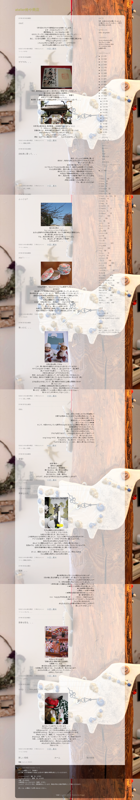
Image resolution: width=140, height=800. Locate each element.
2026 (102, 56)
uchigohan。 (102, 256)
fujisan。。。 (103, 228)
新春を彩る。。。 (26, 622)
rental (25, 51)
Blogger (82, 795)
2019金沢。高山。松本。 (106, 196)
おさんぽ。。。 (103, 266)
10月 (104, 107)
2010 (102, 171)
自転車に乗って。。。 (28, 153)
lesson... (25, 317)
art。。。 (102, 218)
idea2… (21, 23)
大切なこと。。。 (104, 295)
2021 (102, 70)
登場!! (21, 458)
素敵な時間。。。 (28, 143)
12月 (104, 101)
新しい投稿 (23, 757)
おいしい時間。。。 (105, 263)
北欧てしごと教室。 (105, 303)
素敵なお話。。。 (26, 493)
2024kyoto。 (102, 211)
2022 (102, 68)
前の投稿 (90, 757)
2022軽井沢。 (103, 206)
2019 (102, 76)
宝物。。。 (102, 298)
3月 (104, 127)
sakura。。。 (27, 247)
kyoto (100, 236)
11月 (104, 104)
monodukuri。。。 (104, 243)
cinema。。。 (103, 223)
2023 (102, 65)
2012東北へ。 (103, 179)
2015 (102, 87)
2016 (102, 85)
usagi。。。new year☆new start (33, 689)
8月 (104, 113)
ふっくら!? (23, 199)
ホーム (57, 757)
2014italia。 (102, 181)
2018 (102, 79)
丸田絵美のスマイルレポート (107, 316)
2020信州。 (102, 201)
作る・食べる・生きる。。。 (107, 283)
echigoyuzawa (103, 226)
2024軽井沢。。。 (104, 213)
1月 (104, 132)
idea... (21, 409)
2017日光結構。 (103, 189)
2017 (102, 82)
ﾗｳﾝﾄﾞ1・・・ (24, 257)
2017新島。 (102, 186)
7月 (104, 115)
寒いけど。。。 (25, 327)
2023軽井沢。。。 (104, 209)
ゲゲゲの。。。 (25, 62)
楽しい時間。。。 (28, 189)
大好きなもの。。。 (105, 293)
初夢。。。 (23, 570)
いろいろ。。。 (28, 612)
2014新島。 (102, 184)
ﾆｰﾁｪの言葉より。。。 (105, 271)
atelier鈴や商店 (27, 9)
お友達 (101, 268)
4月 (104, 124)
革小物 (101, 273)
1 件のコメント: (39, 49)
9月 (104, 110)
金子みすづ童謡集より (105, 280)
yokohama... (102, 258)
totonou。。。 (103, 253)
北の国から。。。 (104, 300)
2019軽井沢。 (103, 199)
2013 (102, 93)
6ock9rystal (102, 311)
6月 (104, 118)
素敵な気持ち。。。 (29, 560)
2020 (102, 73)
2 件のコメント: (39, 245)
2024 (102, 62)
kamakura (102, 233)
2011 (102, 99)
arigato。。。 (103, 216)
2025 (102, 59)
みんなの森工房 (103, 313)
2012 (102, 96)
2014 (102, 90)
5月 (104, 121)
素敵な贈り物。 (103, 290)
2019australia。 (103, 194)
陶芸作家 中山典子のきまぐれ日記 (109, 318)
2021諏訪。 (102, 204)
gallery (25, 679)
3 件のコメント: (39, 140)
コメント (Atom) (27, 762)
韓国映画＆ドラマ (104, 278)
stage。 (101, 251)
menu (100, 241)
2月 (104, 129)
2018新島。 (102, 191)
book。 (101, 221)
